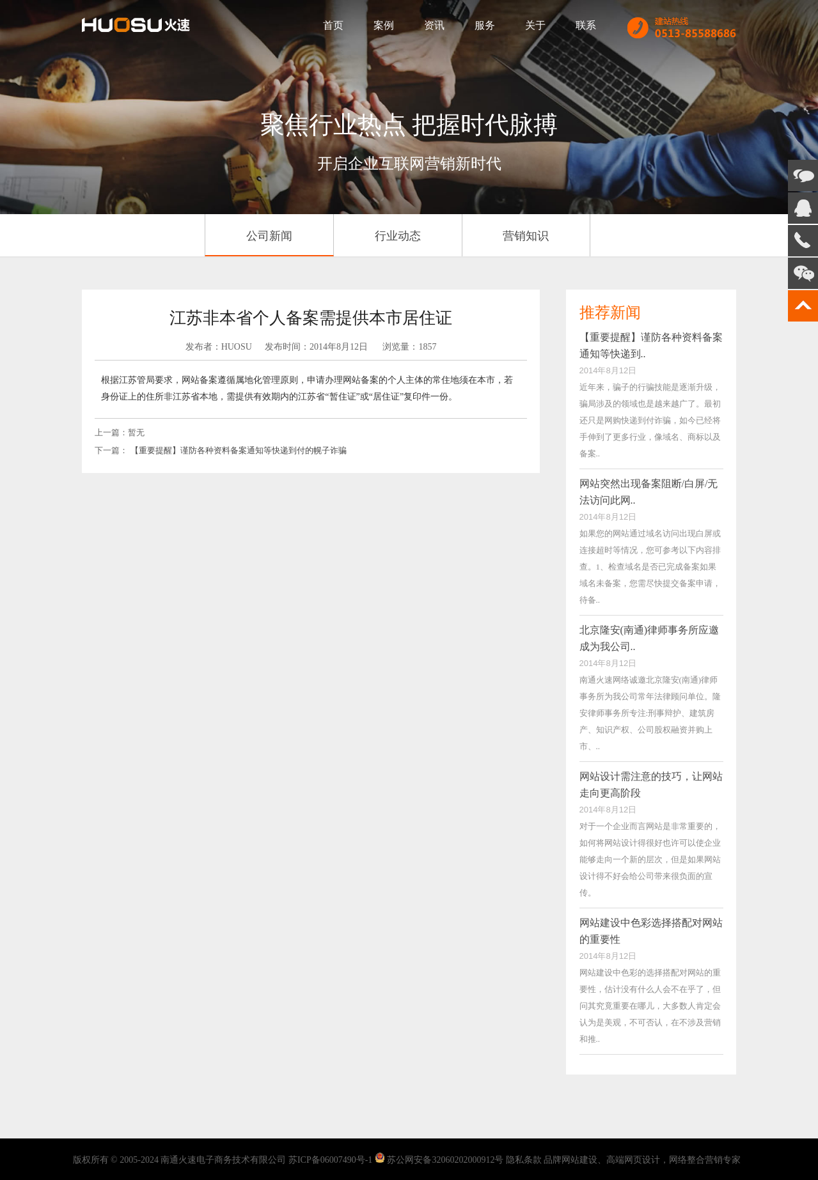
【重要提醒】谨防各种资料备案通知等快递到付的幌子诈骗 (238, 450)
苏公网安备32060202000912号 (445, 1160)
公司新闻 (269, 235)
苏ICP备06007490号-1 (330, 1160)
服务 (485, 25)
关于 (535, 25)
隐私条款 (524, 1160)
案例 (384, 25)
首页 (333, 25)
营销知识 (526, 235)
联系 (586, 25)
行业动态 (398, 235)
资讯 (434, 25)
